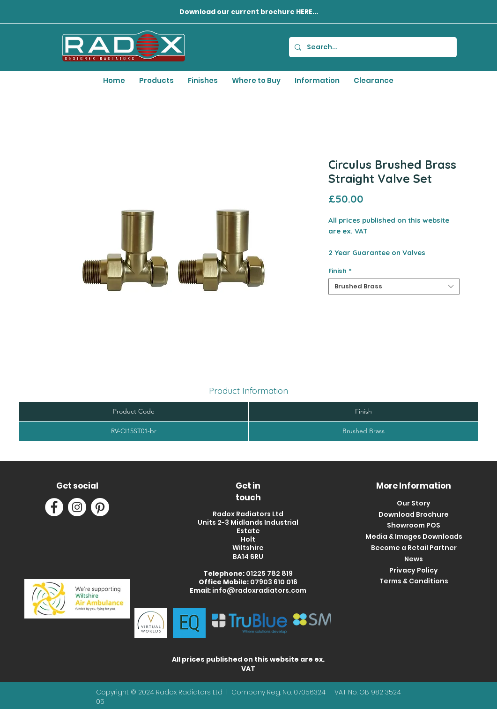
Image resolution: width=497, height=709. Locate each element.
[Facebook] (54, 507)
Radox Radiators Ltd (190, 692)
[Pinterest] (100, 507)
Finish (340, 271)
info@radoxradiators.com (259, 590)
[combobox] (394, 286)
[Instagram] (77, 507)
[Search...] (372, 47)
